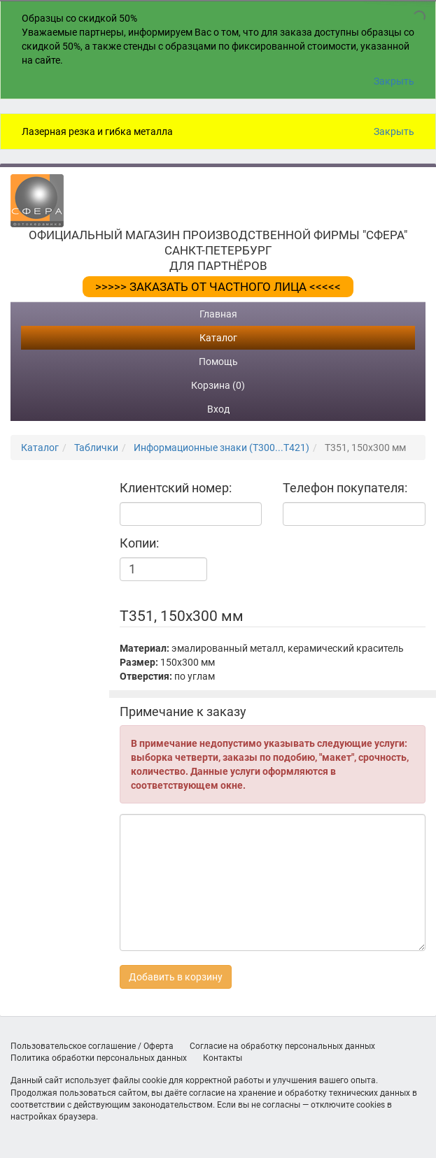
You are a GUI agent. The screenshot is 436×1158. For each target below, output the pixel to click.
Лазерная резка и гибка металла (97, 131)
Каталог (218, 337)
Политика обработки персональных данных (98, 1058)
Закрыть (394, 81)
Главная (218, 314)
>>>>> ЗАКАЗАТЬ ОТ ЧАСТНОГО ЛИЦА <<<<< (218, 287)
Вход (218, 409)
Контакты (222, 1058)
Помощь (218, 361)
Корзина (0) (218, 385)
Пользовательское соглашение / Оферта (92, 1046)
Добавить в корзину (176, 976)
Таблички (96, 447)
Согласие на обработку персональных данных (282, 1046)
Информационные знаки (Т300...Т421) (221, 447)
